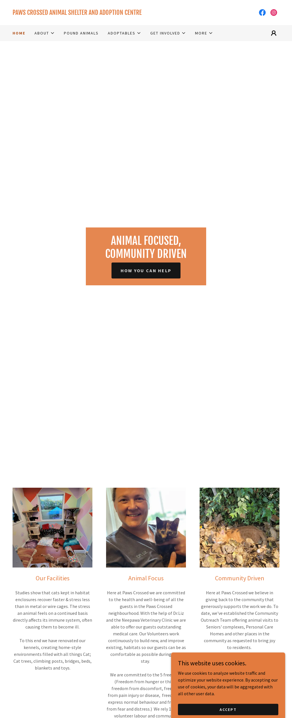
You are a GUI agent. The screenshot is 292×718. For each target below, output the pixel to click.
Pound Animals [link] (81, 33)
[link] (79, 13)
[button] (45, 33)
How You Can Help (146, 270)
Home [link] (19, 33)
